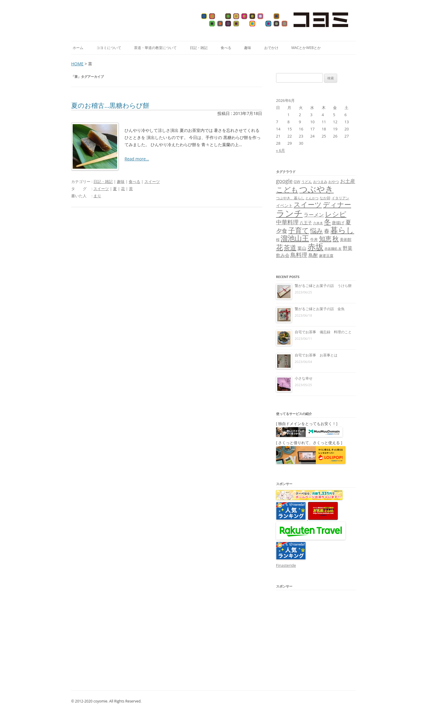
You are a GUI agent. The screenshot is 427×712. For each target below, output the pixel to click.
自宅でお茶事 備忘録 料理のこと (323, 331)
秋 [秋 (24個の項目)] (335, 238)
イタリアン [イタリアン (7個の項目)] (340, 198)
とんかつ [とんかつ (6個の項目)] (311, 198)
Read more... (137, 159)
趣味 (247, 47)
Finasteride (286, 565)
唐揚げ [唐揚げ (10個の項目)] (338, 222)
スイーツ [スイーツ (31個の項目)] (308, 204)
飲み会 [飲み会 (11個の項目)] (282, 255)
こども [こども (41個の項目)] (287, 189)
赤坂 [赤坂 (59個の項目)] (315, 246)
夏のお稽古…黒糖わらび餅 (110, 105)
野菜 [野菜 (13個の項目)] (347, 248)
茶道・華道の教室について (155, 47)
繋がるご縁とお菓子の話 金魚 (320, 308)
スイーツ (152, 181)
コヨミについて (108, 47)
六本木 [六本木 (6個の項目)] (318, 223)
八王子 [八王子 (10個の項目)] (305, 222)
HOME (77, 64)
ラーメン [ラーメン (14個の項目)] (314, 214)
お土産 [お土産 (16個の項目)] (347, 180)
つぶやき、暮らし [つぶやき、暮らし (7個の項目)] (290, 198)
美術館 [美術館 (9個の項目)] (345, 239)
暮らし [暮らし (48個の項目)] (342, 230)
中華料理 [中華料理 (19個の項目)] (287, 222)
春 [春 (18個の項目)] (326, 230)
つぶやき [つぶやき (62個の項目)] (316, 189)
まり (97, 195)
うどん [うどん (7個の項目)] (306, 181)
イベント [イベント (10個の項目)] (284, 205)
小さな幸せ (304, 378)
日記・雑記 (199, 47)
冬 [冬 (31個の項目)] (327, 221)
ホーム (78, 47)
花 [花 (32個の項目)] (279, 247)
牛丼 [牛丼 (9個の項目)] (314, 239)
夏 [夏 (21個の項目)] (348, 222)
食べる (226, 47)
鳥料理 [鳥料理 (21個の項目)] (298, 255)
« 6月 (280, 150)
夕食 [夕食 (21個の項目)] (281, 231)
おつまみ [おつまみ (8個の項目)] (320, 181)
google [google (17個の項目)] (284, 180)
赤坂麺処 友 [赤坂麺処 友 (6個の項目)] (333, 249)
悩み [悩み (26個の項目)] (316, 230)
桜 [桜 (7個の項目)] (278, 239)
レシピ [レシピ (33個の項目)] (335, 214)
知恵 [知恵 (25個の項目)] (325, 238)
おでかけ (271, 47)
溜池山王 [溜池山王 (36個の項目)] (295, 238)
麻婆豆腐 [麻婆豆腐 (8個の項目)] (326, 255)
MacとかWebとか (306, 47)
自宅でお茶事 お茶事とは (316, 355)
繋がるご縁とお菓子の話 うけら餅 (323, 285)
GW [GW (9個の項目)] (297, 181)
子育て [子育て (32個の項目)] (298, 230)
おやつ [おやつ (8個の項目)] (333, 181)
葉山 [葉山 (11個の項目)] (301, 248)
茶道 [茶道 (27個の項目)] (290, 247)
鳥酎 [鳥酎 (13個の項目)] (313, 255)
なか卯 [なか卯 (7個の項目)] (325, 198)
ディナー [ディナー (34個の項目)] (337, 204)
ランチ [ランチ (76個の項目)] (289, 213)
